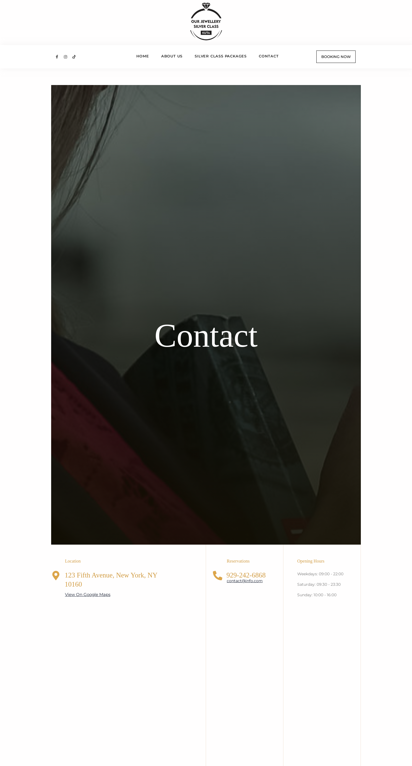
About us (171, 56)
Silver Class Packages (221, 56)
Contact (269, 56)
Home (142, 56)
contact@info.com (245, 580)
